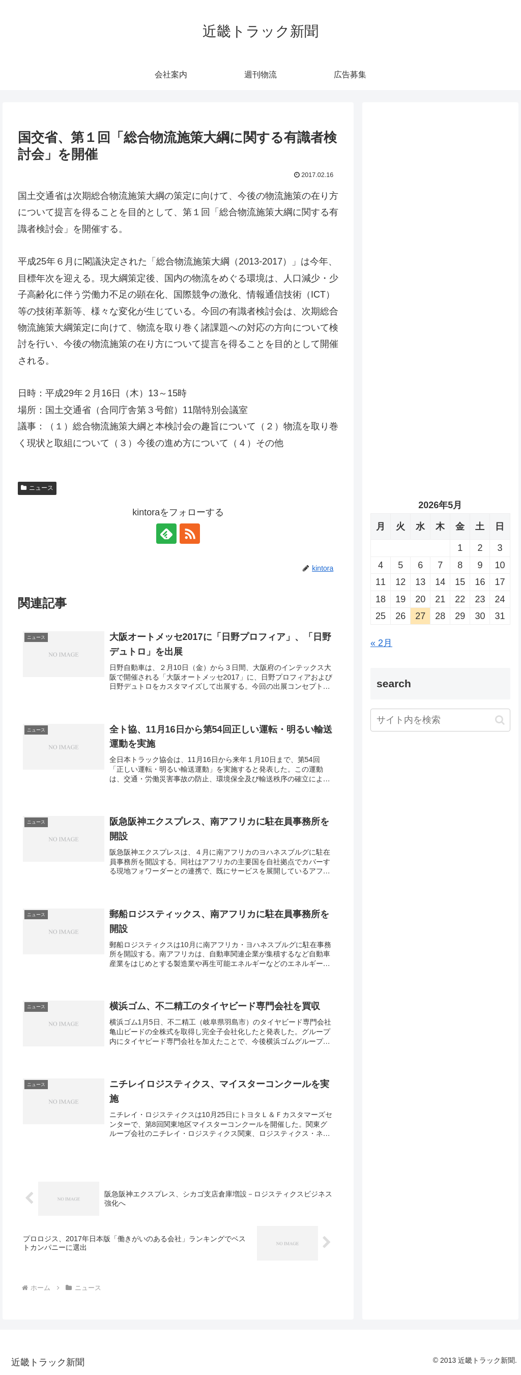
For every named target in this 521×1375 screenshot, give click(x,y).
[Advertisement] (440, 207)
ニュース (37, 487)
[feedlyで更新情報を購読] (166, 533)
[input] (440, 720)
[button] (500, 720)
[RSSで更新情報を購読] (190, 533)
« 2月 (381, 643)
